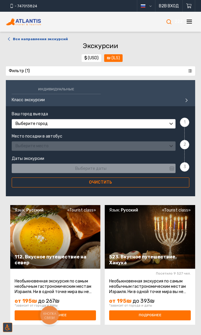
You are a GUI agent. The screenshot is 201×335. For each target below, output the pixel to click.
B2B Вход (169, 6)
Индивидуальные (56, 89)
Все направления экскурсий (37, 39)
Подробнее (150, 315)
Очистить (100, 182)
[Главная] (32, 22)
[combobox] (94, 123)
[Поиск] (169, 21)
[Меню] (189, 22)
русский (151, 6)
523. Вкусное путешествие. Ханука (143, 259)
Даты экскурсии (28, 159)
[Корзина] (189, 6)
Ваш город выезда (30, 114)
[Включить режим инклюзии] (7, 327)
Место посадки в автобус (37, 136)
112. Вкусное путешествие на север (50, 259)
